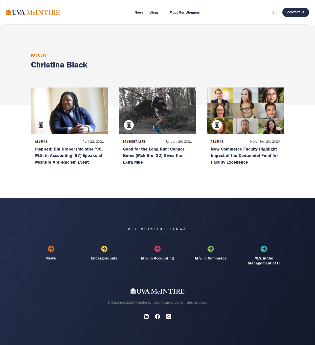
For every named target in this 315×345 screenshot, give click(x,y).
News (51, 253)
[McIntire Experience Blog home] (33, 12)
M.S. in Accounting (157, 253)
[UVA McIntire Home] (158, 292)
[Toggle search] (273, 12)
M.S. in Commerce (210, 253)
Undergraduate (104, 253)
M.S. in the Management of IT (264, 255)
